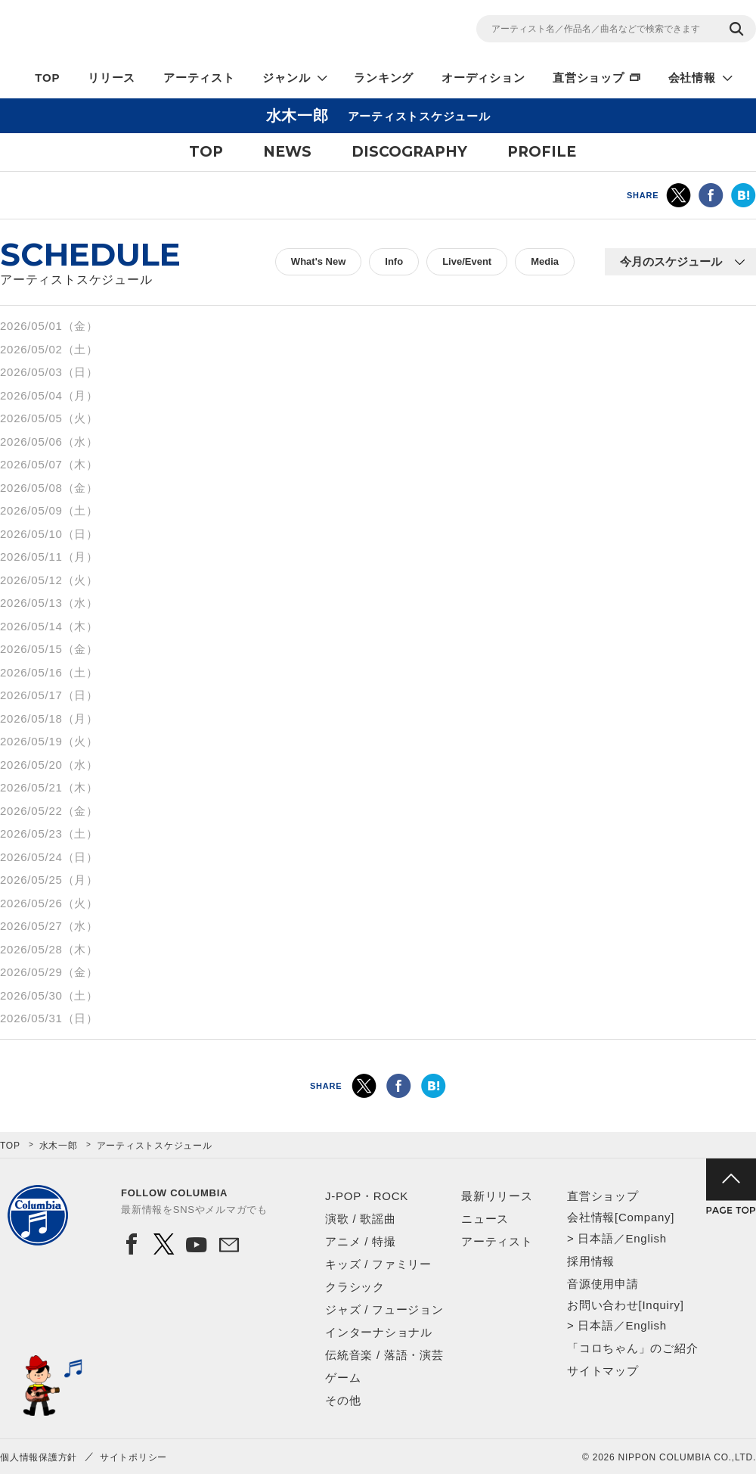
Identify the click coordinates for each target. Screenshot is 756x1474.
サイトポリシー (133, 1457)
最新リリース (497, 1195)
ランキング (384, 77)
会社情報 (692, 77)
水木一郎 (58, 1145)
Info (394, 261)
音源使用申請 (603, 1283)
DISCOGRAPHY (409, 151)
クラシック (355, 1286)
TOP (47, 77)
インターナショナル (378, 1332)
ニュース (485, 1218)
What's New (318, 261)
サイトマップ (603, 1370)
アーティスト (199, 77)
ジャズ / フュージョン (384, 1309)
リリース (111, 77)
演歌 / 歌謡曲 (360, 1218)
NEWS (287, 151)
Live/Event (466, 261)
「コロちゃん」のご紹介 (632, 1348)
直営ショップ (588, 77)
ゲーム (343, 1377)
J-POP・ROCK (366, 1195)
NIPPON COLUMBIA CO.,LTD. (136, 31)
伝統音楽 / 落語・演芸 (384, 1354)
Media (545, 261)
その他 (343, 1400)
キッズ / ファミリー (378, 1264)
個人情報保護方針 (38, 1457)
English (645, 1238)
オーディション (483, 77)
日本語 (595, 1238)
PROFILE (541, 151)
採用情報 (591, 1261)
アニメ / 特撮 (360, 1241)
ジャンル (286, 77)
